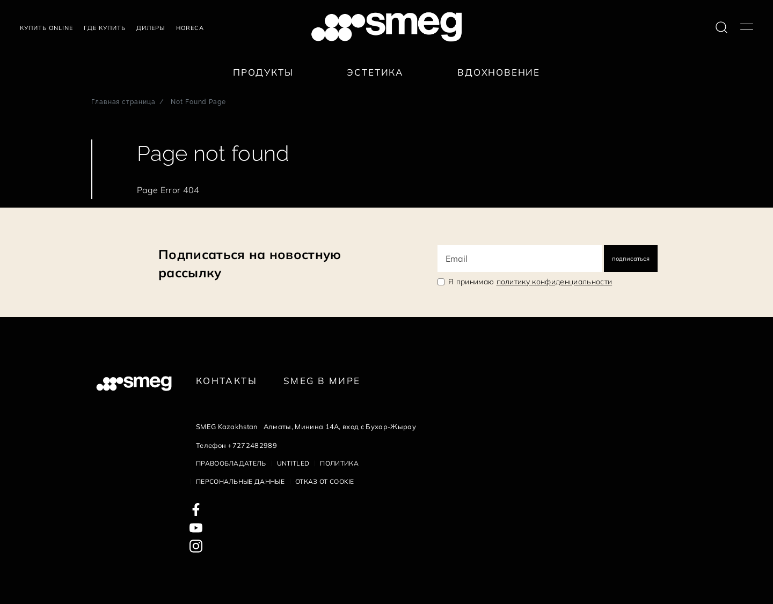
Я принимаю (530, 281)
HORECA (190, 28)
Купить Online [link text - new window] (46, 28)
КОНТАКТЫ (226, 380)
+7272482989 (252, 445)
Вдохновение (498, 72)
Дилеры (150, 28)
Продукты (263, 72)
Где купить (105, 28)
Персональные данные (240, 481)
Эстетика (375, 72)
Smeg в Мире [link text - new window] (321, 380)
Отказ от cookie (324, 481)
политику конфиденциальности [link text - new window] (554, 281)
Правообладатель (231, 463)
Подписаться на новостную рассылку (249, 263)
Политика (339, 463)
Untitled (293, 463)
